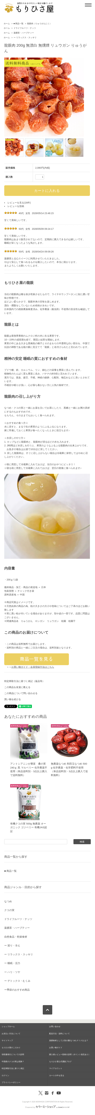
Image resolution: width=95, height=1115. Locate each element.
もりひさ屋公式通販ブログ (60, 1061)
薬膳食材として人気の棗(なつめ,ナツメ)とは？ (68, 1040)
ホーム (7, 23)
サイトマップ (7, 1040)
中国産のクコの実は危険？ (13, 1061)
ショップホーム (8, 1026)
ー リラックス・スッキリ (25, 37)
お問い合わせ (54, 1026)
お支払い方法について (11, 1034)
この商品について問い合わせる (20, 693)
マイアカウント (55, 1068)
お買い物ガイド (55, 1048)
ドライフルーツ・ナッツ (25, 28)
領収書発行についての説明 (13, 1054)
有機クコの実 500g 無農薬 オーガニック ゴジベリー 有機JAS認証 (28, 827)
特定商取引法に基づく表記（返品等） (24, 681)
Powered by (47, 1107)
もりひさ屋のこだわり (11, 1048)
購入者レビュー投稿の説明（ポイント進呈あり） (69, 1054)
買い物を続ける (12, 699)
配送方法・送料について (59, 1034)
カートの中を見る (56, 1075)
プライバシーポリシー (11, 1082)
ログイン (5, 1075)
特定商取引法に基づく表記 (13, 1068)
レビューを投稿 (15, 206)
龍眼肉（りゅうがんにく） (39, 23)
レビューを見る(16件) (19, 202)
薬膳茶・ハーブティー (24, 33)
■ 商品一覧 (18, 23)
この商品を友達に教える (17, 687)
